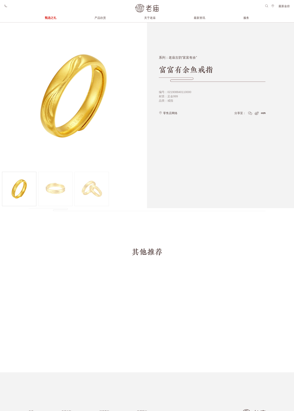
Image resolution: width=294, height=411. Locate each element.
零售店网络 (168, 111)
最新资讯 (199, 18)
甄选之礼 (50, 18)
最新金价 (284, 6)
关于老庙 (150, 18)
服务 (246, 18)
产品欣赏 (100, 18)
